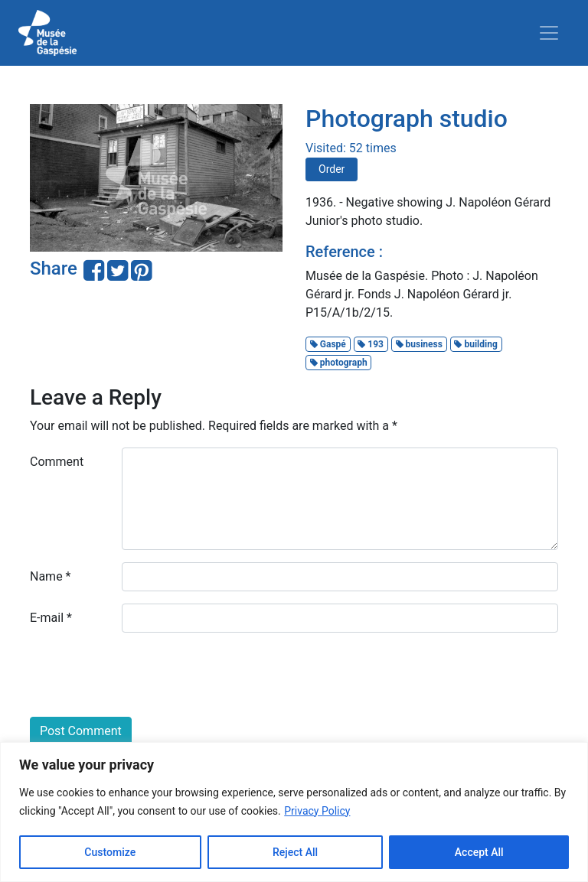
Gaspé (328, 344)
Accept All (479, 852)
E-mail (51, 617)
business (419, 344)
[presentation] (146, 675)
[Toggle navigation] (549, 32)
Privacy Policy (317, 811)
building (475, 344)
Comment (56, 461)
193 (371, 344)
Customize (110, 852)
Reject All (295, 852)
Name (50, 576)
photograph (339, 362)
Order (331, 169)
